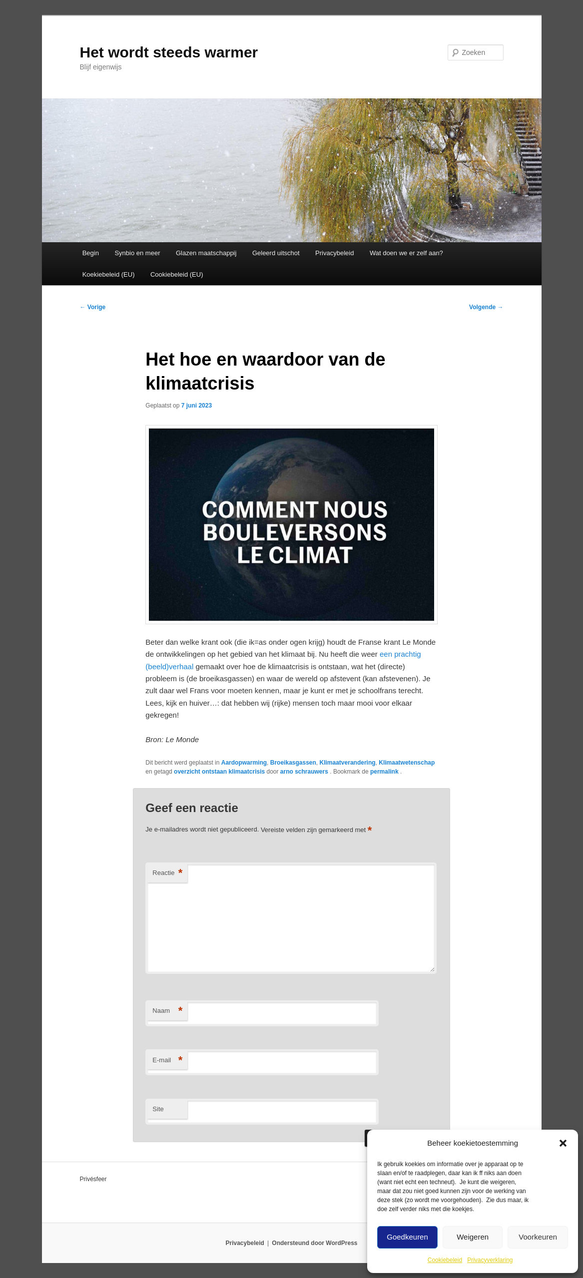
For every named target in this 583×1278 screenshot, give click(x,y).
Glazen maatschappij (206, 253)
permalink (385, 771)
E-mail (167, 1060)
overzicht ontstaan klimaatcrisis (219, 771)
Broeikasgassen (293, 762)
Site (157, 1109)
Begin (90, 253)
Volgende (486, 307)
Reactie (167, 873)
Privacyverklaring (490, 1260)
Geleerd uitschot (276, 253)
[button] (563, 1143)
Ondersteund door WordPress (314, 1243)
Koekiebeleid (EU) (108, 274)
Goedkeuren (407, 1237)
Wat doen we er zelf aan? (406, 253)
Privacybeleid (334, 253)
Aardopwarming (244, 762)
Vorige (93, 307)
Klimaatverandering (348, 762)
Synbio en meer (137, 253)
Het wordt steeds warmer (169, 52)
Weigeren (473, 1237)
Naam (167, 1011)
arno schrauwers (305, 771)
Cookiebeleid (445, 1260)
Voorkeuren (538, 1237)
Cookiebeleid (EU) (176, 274)
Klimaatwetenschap (407, 762)
